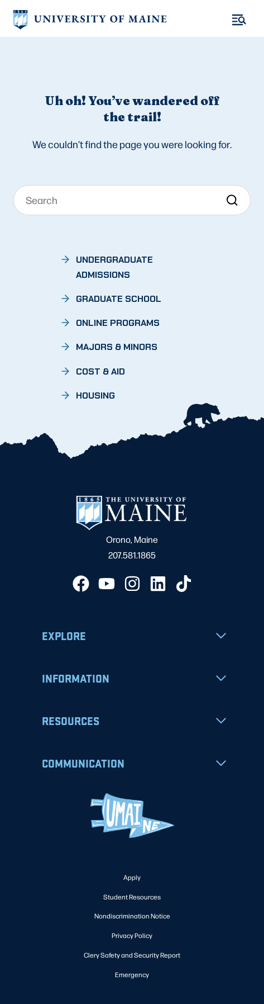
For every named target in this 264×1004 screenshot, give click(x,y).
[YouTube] (106, 583)
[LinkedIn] (158, 583)
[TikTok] (183, 583)
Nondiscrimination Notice (132, 915)
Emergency (132, 974)
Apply (132, 877)
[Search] (132, 200)
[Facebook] (81, 583)
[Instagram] (132, 583)
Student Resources (132, 896)
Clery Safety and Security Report (132, 954)
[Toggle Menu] (239, 19)
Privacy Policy (132, 935)
